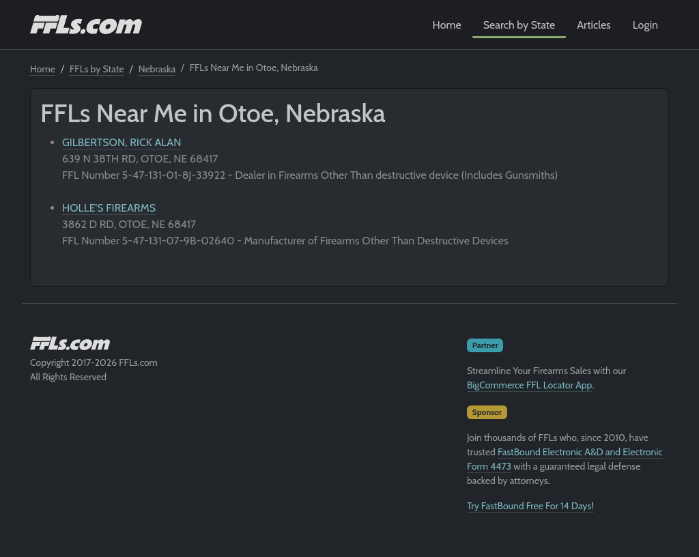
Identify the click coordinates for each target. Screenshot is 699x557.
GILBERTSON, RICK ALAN (121, 142)
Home (447, 24)
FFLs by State (97, 69)
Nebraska (157, 69)
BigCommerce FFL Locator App (529, 385)
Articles (593, 24)
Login (645, 24)
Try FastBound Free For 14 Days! (530, 506)
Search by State (519, 24)
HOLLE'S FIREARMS (109, 207)
